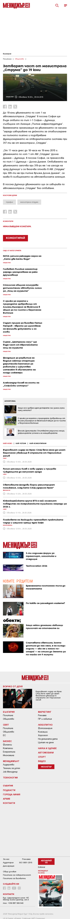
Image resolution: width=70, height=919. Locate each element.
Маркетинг (44, 712)
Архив (6, 799)
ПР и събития (45, 719)
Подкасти (9, 790)
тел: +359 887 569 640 (13, 903)
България (7, 54)
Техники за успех (11, 768)
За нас (6, 859)
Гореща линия (11, 794)
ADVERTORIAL (10, 401)
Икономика (8, 755)
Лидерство (8, 765)
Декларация (8, 866)
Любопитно (45, 725)
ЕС (4, 735)
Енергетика (9, 752)
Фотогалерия (45, 728)
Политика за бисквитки (14, 878)
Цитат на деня (46, 742)
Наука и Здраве (47, 748)
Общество (8, 719)
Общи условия (9, 872)
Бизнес (7, 741)
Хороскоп (43, 735)
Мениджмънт (11, 761)
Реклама (42, 715)
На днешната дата (48, 739)
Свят (6, 725)
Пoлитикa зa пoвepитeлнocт (17, 875)
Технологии (10, 777)
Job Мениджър (10, 772)
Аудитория (8, 863)
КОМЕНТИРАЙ (15, 238)
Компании (8, 748)
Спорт (42, 757)
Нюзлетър (46, 767)
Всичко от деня (13, 686)
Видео (42, 761)
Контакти (9, 803)
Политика (8, 715)
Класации (43, 732)
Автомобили (46, 752)
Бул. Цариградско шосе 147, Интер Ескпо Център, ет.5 (16, 899)
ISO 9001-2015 (25, 863)
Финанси (7, 745)
